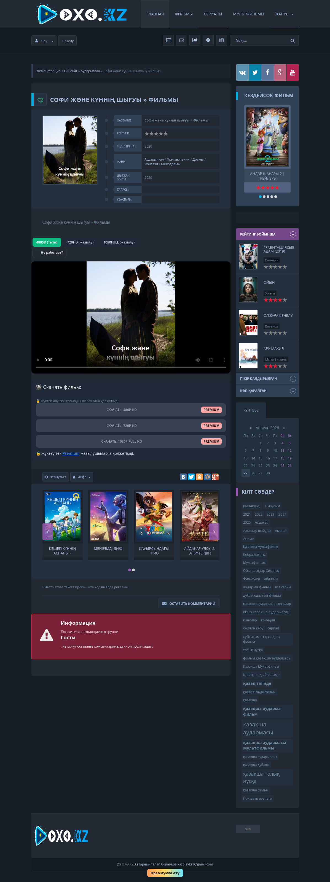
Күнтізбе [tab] (251, 410)
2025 (247, 522)
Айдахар (262, 522)
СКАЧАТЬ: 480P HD (131, 410)
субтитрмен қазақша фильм (261, 639)
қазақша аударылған (260, 756)
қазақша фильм (256, 790)
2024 (282, 514)
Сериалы (213, 14)
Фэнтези (151, 164)
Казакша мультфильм (260, 546)
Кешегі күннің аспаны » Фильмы (62, 550)
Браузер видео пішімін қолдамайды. (131, 317)
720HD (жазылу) (80, 242)
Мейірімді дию (108, 548)
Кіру (44, 41)
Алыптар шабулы (257, 530)
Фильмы (184, 14)
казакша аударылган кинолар (267, 603)
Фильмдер (251, 578)
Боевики (271, 326)
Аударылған (90, 71)
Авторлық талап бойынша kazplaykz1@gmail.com (174, 864)
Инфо (81, 477)
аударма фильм (257, 587)
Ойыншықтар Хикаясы (261, 570)
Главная (155, 14)
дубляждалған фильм (262, 595)
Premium (71, 453)
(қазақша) (251, 505)
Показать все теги (257, 798)
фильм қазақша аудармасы (267, 658)
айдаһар (271, 578)
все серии (283, 587)
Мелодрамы (171, 164)
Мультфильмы (248, 14)
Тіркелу (68, 41)
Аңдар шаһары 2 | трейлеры (267, 175)
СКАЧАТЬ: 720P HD (131, 426)
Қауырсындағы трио (154, 550)
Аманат (281, 530)
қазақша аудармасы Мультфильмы (264, 745)
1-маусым (272, 506)
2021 (247, 514)
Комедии (271, 260)
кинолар (250, 620)
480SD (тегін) (46, 242)
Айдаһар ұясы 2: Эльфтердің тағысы (199, 550)
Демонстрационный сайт (57, 71)
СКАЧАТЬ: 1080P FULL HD (131, 441)
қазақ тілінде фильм (259, 692)
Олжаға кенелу (278, 315)
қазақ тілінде (257, 683)
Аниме (248, 538)
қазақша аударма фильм (262, 711)
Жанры (284, 14)
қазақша (250, 700)
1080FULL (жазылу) (119, 242)
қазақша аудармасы (258, 728)
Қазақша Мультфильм (261, 666)
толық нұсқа (253, 650)
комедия (268, 620)
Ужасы (270, 293)
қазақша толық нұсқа (261, 777)
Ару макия (274, 348)
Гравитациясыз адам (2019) (279, 249)
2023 (270, 514)
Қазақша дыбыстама (261, 674)
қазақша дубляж (256, 764)
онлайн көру (253, 628)
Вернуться (56, 477)
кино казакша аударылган (266, 611)
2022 (258, 514)
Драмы (197, 159)
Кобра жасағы (254, 554)
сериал (273, 628)
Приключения (178, 159)
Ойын (269, 282)
